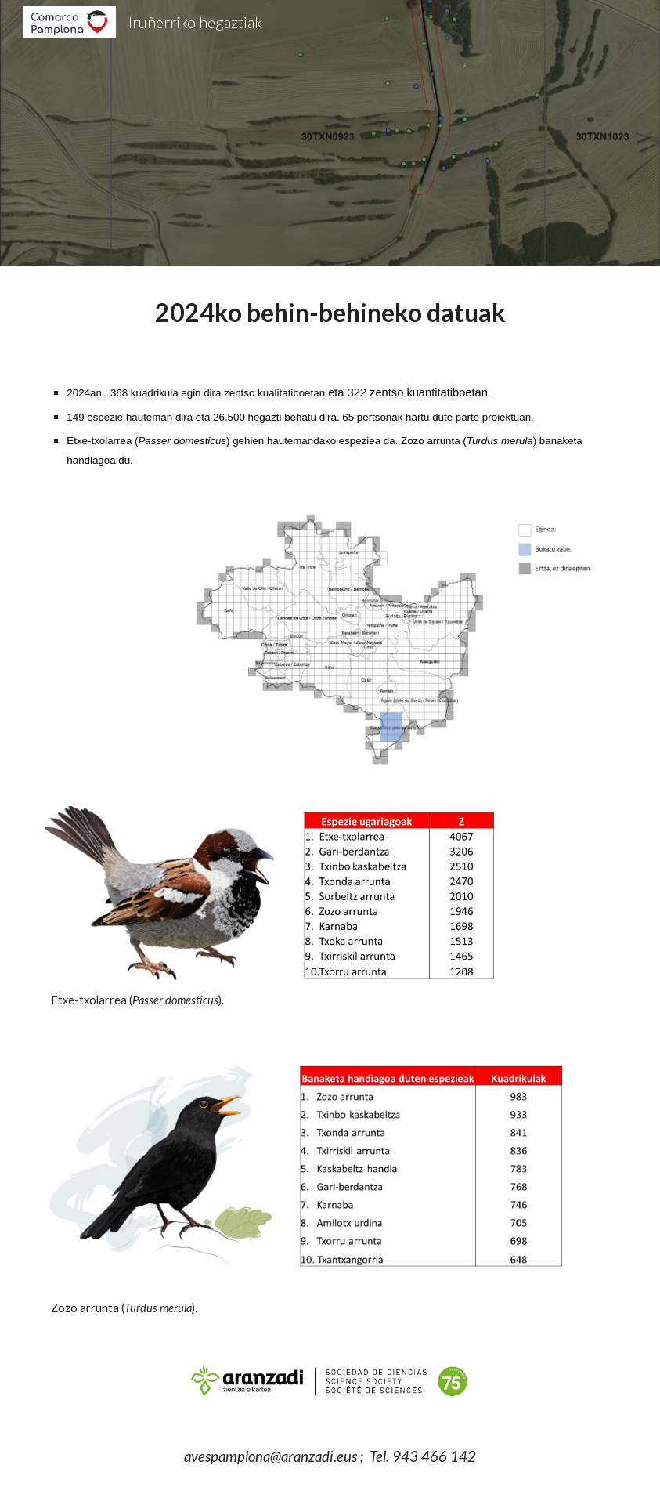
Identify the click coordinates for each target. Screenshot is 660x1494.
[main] (330, 312)
